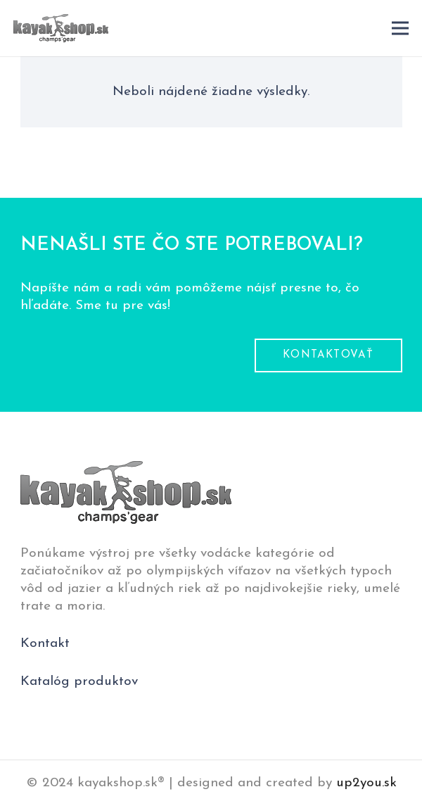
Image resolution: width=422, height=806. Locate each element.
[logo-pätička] (60, 28)
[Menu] (400, 28)
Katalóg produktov (79, 681)
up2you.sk (366, 783)
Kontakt (45, 643)
